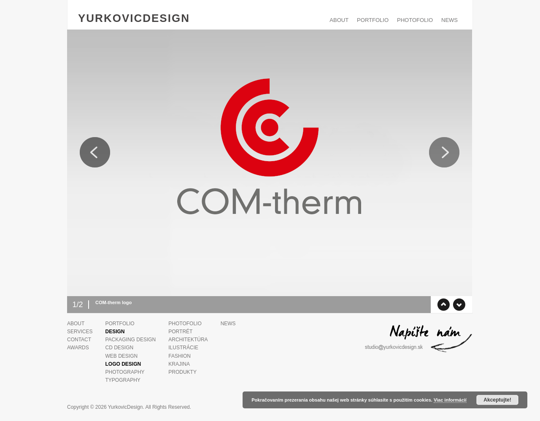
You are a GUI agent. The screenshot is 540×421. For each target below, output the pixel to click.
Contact (79, 340)
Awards (78, 348)
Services (79, 332)
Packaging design (130, 340)
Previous (95, 152)
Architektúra (188, 340)
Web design (121, 356)
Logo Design (123, 364)
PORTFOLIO (373, 20)
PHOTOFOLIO (415, 20)
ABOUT (338, 20)
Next (444, 152)
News (449, 20)
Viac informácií (450, 399)
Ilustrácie (183, 348)
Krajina (179, 364)
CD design (119, 348)
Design (114, 332)
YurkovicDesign (134, 18)
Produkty (182, 372)
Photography (124, 372)
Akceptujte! (497, 400)
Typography (122, 380)
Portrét (180, 332)
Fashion (179, 356)
